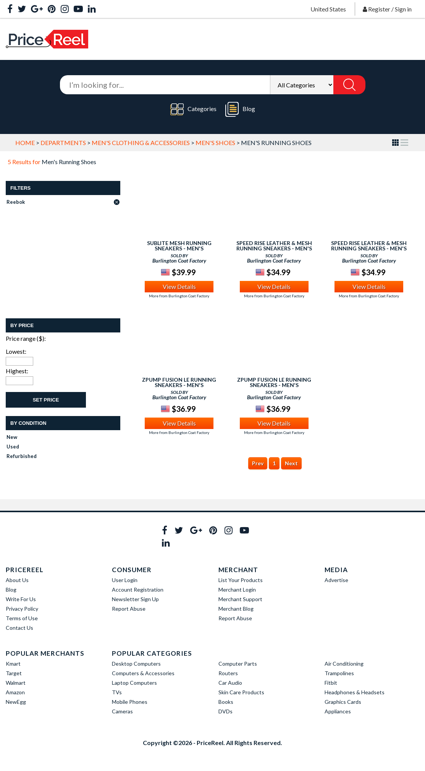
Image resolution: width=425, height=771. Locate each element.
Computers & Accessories (143, 673)
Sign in (403, 9)
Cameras (122, 711)
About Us (17, 580)
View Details (179, 286)
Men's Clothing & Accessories (141, 142)
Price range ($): (26, 338)
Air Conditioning (344, 663)
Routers (228, 673)
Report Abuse (128, 608)
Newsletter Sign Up (135, 599)
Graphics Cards (343, 701)
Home (25, 142)
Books (225, 701)
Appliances (338, 711)
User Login (124, 580)
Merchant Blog (236, 608)
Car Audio (230, 682)
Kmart (13, 663)
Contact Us (19, 627)
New (11, 437)
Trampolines (339, 673)
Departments (63, 142)
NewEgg (16, 701)
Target (14, 673)
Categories (193, 109)
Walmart (16, 682)
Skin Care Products (241, 692)
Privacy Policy (22, 608)
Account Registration (137, 589)
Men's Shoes (215, 142)
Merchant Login (237, 589)
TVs (117, 692)
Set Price (46, 400)
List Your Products (240, 580)
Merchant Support (240, 599)
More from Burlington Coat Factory (179, 296)
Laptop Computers (134, 682)
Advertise (336, 580)
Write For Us (21, 599)
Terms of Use (22, 618)
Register (379, 9)
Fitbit (331, 682)
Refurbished (21, 456)
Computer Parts (237, 663)
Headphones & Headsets (355, 692)
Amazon (15, 692)
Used (12, 447)
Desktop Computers (136, 663)
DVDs (225, 711)
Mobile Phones (129, 701)
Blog (240, 109)
